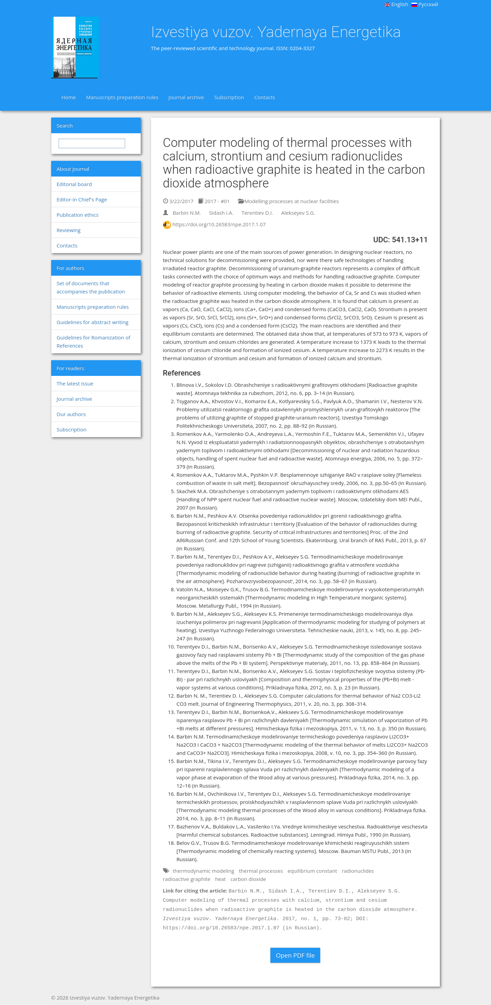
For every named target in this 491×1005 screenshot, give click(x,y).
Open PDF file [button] (295, 955)
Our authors (71, 414)
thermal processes (261, 870)
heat (220, 878)
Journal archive (186, 97)
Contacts (264, 97)
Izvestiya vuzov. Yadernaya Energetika (276, 32)
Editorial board (74, 184)
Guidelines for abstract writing (93, 322)
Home (68, 97)
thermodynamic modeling (203, 870)
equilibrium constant (312, 870)
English (396, 4)
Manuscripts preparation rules (122, 97)
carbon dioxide (248, 878)
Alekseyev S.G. (298, 212)
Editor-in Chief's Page (82, 199)
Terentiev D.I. (257, 212)
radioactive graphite (186, 878)
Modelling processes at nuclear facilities (288, 201)
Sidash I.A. (221, 212)
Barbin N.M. (187, 212)
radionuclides (358, 870)
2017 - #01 (214, 201)
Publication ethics (78, 214)
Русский (425, 4)
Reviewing (68, 230)
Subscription (229, 97)
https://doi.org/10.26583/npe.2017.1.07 (219, 224)
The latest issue (75, 383)
